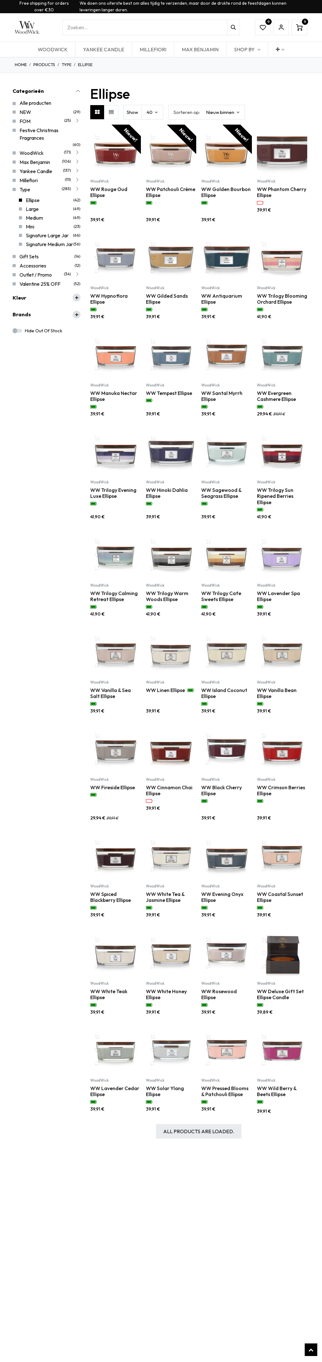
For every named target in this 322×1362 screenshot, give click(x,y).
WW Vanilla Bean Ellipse (277, 693)
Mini (30, 226)
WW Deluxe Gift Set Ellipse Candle (280, 994)
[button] (206, 112)
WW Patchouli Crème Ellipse (170, 192)
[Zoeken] (233, 27)
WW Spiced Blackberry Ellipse (110, 897)
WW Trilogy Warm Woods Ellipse (167, 596)
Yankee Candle (35, 171)
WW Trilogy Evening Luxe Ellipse (113, 493)
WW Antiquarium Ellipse (221, 299)
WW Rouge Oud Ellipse (108, 192)
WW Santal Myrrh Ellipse (221, 396)
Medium (34, 218)
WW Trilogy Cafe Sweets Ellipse (221, 596)
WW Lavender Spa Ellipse (278, 596)
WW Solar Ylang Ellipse (165, 1091)
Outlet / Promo (35, 275)
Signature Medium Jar (49, 244)
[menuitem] (52, 49)
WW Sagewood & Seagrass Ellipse (221, 493)
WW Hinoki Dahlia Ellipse (167, 493)
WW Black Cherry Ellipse (221, 790)
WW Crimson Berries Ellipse (281, 790)
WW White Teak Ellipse (108, 994)
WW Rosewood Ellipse (219, 994)
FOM (25, 121)
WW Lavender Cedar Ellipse (114, 1091)
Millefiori (28, 180)
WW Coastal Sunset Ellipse (280, 897)
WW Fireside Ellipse (112, 787)
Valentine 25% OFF (39, 284)
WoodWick (31, 153)
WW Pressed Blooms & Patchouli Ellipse (224, 1091)
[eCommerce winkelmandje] (299, 27)
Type (66, 64)
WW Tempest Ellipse (169, 393)
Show (132, 112)
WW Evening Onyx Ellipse (222, 897)
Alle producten (35, 103)
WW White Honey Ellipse (166, 994)
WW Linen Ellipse (165, 690)
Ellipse (33, 200)
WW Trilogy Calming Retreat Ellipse (114, 596)
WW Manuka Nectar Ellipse (113, 396)
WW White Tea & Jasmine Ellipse (165, 897)
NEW (25, 112)
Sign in (281, 27)
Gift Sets (29, 256)
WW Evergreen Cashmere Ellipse (276, 396)
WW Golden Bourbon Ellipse (226, 192)
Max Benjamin (34, 162)
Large (32, 209)
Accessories (32, 265)
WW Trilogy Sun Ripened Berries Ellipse (275, 496)
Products (44, 64)
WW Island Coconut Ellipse (224, 693)
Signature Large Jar (47, 235)
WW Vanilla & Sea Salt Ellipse (110, 693)
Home (21, 64)
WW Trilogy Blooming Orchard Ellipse (282, 299)
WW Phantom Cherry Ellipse (281, 192)
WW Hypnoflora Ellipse (109, 299)
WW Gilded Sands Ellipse (167, 299)
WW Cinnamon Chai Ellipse (169, 790)
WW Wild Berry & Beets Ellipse (277, 1091)
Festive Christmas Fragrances (38, 134)
